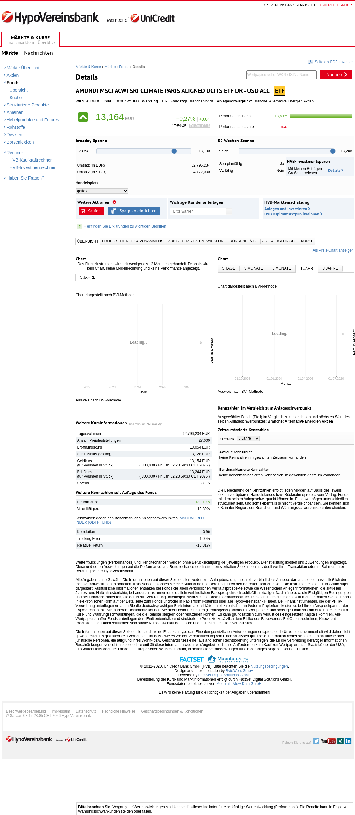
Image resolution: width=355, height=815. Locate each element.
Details (334, 170)
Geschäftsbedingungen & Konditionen (172, 711)
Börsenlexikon (20, 142)
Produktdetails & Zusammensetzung (140, 241)
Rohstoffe (16, 127)
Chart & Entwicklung (204, 241)
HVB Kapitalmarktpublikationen (291, 214)
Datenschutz (86, 711)
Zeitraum (226, 439)
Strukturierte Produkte (28, 104)
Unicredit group (336, 5)
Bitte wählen (183, 211)
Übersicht (19, 90)
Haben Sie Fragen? (25, 178)
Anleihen (15, 112)
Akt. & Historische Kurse (288, 241)
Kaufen (94, 211)
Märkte (110, 67)
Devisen (15, 134)
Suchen (334, 74)
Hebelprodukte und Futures (33, 119)
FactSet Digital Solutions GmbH (224, 675)
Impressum (61, 711)
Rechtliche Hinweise (118, 711)
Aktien (13, 75)
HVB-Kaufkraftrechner (31, 160)
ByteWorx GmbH (240, 671)
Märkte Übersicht (23, 67)
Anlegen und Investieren (285, 208)
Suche (16, 97)
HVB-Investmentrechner (33, 167)
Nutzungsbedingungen (269, 666)
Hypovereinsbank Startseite (288, 5)
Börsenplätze (244, 241)
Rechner (15, 152)
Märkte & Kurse (88, 67)
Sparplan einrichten (138, 211)
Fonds (13, 82)
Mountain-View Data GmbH (238, 684)
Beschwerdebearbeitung (26, 711)
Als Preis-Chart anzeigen (333, 250)
